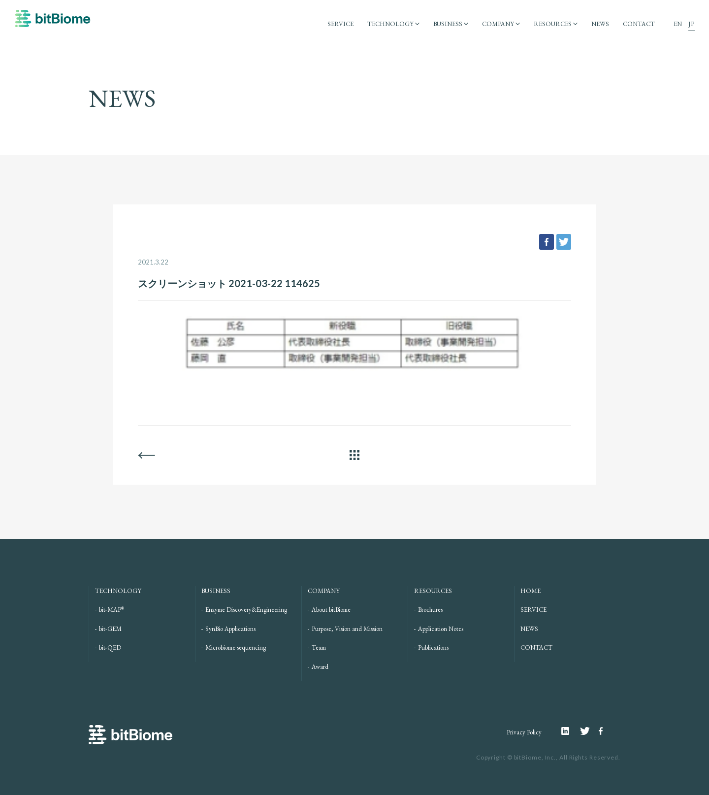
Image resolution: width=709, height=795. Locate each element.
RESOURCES (553, 24)
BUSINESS (447, 24)
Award (320, 666)
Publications (433, 647)
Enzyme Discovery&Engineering (246, 609)
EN (678, 24)
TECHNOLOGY (390, 24)
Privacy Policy (524, 732)
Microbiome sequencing (235, 647)
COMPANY (498, 24)
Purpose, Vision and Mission (347, 629)
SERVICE (340, 24)
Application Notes (440, 629)
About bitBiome (331, 609)
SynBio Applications (230, 629)
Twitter (589, 731)
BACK (146, 455)
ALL (354, 455)
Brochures (430, 609)
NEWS (600, 24)
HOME (530, 591)
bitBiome (53, 23)
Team (319, 647)
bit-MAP (111, 609)
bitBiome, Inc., (536, 757)
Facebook (602, 731)
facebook (546, 242)
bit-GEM (110, 629)
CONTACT (639, 24)
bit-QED (110, 647)
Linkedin (570, 731)
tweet (563, 242)
